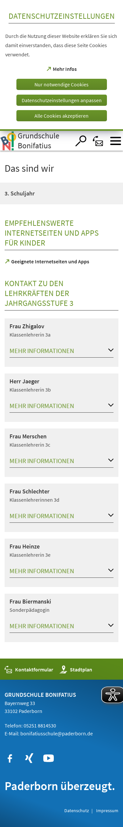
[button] (61, 352)
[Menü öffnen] (115, 140)
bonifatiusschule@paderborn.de (56, 733)
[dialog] (61, 65)
